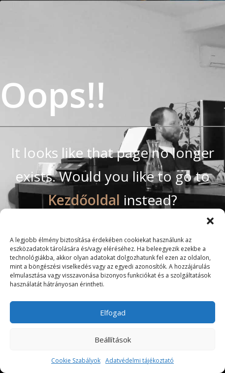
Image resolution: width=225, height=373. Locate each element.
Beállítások (113, 339)
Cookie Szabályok (75, 360)
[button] (210, 221)
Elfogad (113, 312)
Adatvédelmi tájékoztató (139, 360)
